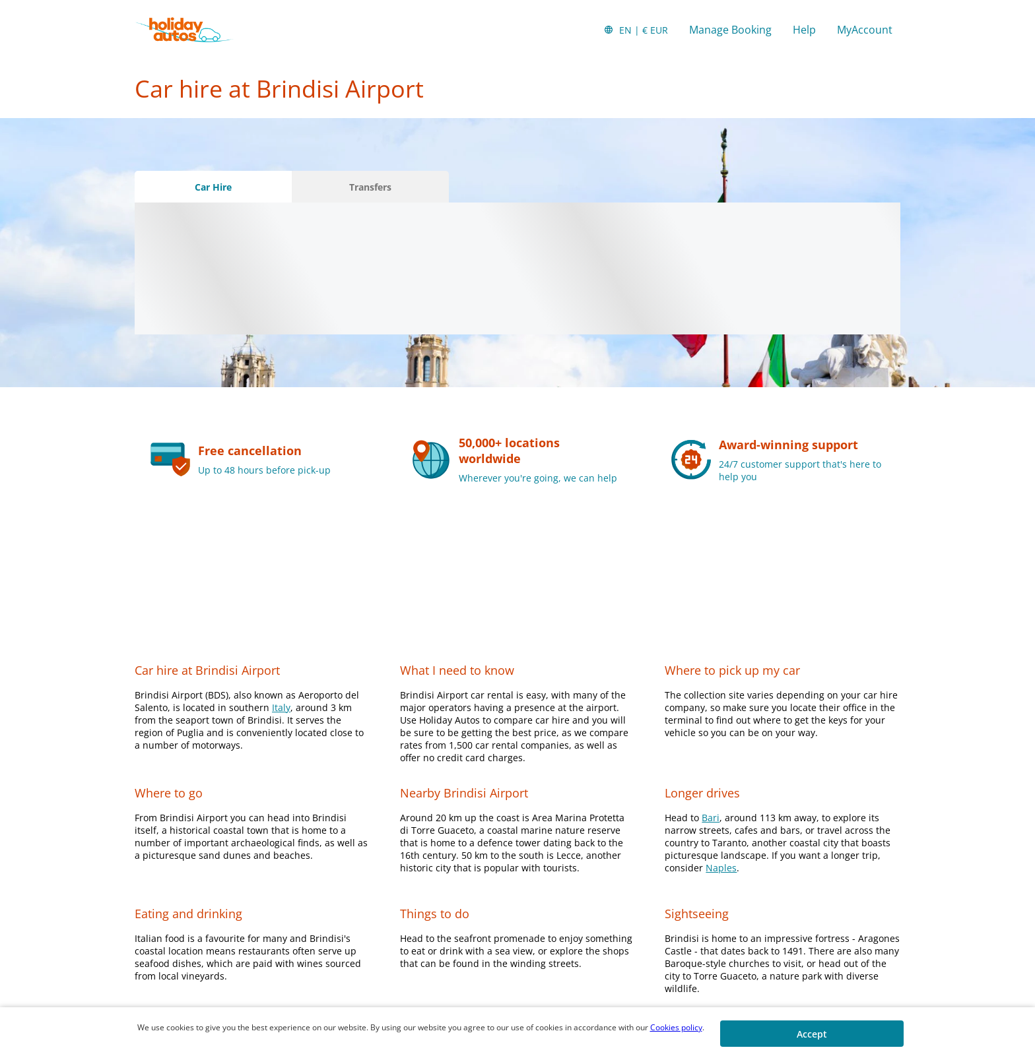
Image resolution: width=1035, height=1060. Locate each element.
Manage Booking (730, 29)
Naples (721, 867)
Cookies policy (676, 1027)
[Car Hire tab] (213, 187)
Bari (710, 817)
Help (804, 29)
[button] (635, 30)
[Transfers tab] (370, 187)
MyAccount (864, 29)
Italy (281, 707)
